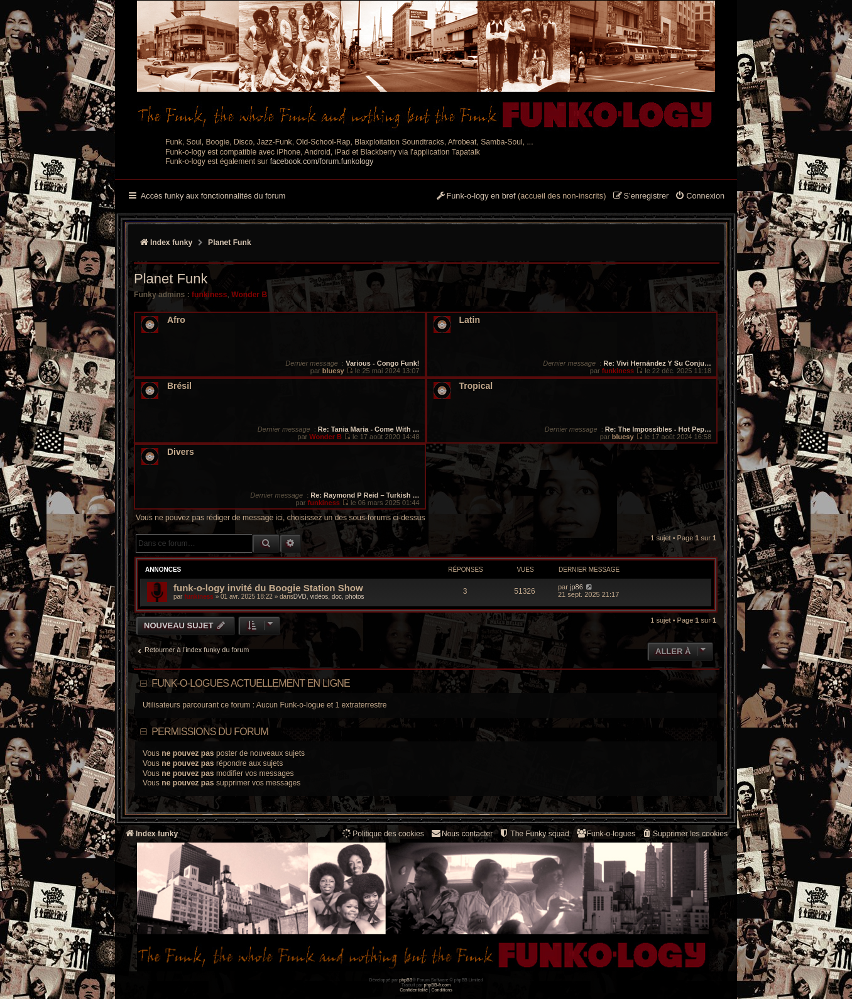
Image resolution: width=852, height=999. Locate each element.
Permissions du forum (209, 731)
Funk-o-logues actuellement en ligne (250, 683)
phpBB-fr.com (437, 985)
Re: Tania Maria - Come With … (369, 429)
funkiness (209, 294)
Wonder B (249, 294)
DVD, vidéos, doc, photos (328, 596)
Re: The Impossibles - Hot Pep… (658, 429)
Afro (176, 320)
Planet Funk (170, 279)
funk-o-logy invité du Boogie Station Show (268, 587)
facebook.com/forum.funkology (322, 161)
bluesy (333, 370)
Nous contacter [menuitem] (461, 833)
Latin (469, 320)
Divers (180, 452)
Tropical (476, 386)
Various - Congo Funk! (382, 363)
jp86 (576, 587)
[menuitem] (699, 196)
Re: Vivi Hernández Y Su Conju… (657, 363)
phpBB (405, 980)
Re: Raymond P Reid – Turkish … (364, 495)
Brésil (179, 386)
